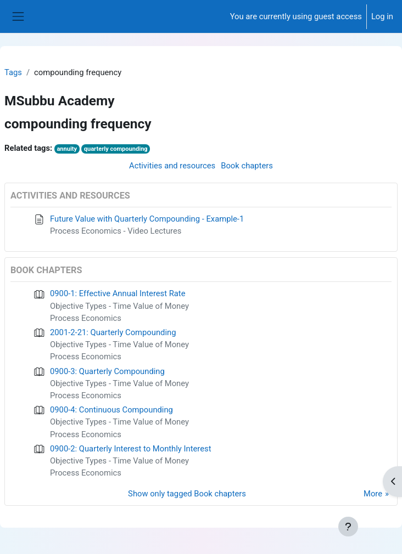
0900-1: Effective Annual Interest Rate (118, 293)
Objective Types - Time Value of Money (119, 306)
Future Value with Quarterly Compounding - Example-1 (147, 219)
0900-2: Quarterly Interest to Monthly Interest (130, 449)
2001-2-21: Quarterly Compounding (113, 332)
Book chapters (247, 166)
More (373, 494)
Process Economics (85, 318)
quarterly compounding (116, 148)
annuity (67, 148)
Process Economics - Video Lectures (115, 231)
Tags (13, 72)
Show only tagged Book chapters (187, 494)
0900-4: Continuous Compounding (111, 410)
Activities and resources (172, 166)
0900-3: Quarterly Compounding (107, 371)
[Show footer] (348, 526)
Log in (382, 16)
